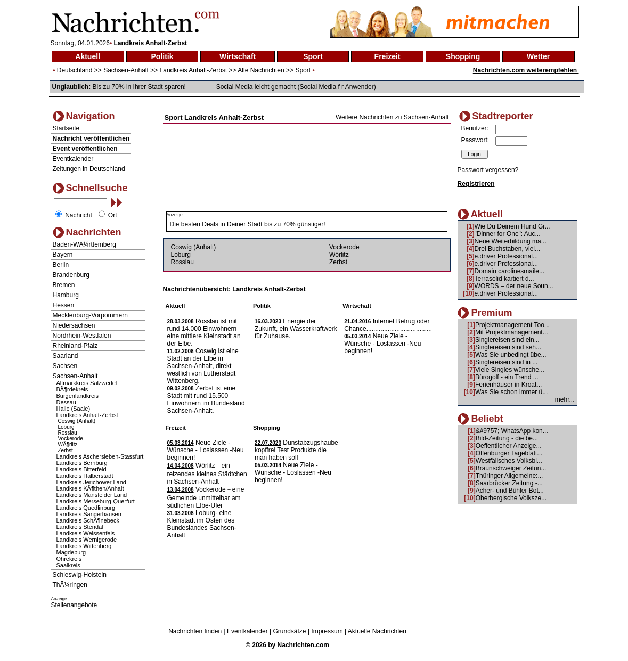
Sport (313, 56)
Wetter (538, 56)
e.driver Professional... (506, 256)
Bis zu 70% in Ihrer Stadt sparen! (139, 87)
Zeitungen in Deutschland (89, 169)
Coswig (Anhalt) (77, 421)
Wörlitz (339, 254)
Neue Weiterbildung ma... (511, 241)
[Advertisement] (306, 134)
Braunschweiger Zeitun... (511, 468)
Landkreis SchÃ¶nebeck (87, 520)
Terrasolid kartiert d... (504, 278)
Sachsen (65, 366)
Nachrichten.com (303, 645)
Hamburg (66, 295)
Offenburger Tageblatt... (509, 453)
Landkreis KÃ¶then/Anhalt (90, 488)
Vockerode (70, 439)
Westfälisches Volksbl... (509, 460)
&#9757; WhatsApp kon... (512, 431)
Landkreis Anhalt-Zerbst (193, 70)
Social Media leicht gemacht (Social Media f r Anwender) (296, 87)
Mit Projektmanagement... (511, 332)
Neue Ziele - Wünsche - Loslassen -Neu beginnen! (382, 343)
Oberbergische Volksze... (511, 498)
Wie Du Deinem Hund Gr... (512, 226)
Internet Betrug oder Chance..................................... (388, 324)
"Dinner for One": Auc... (508, 234)
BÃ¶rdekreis (72, 389)
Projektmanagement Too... (512, 325)
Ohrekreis (69, 559)
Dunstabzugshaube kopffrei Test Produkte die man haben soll (296, 450)
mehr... (565, 399)
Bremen (64, 285)
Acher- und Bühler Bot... (510, 490)
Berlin (61, 264)
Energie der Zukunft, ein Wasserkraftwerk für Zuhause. (296, 328)
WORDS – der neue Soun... (514, 286)
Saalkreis (68, 565)
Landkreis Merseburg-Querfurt (95, 501)
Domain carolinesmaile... (509, 271)
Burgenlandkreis (77, 396)
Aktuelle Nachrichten (377, 631)
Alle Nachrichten (261, 70)
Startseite (66, 128)
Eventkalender (73, 158)
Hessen (64, 305)
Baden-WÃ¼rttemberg (84, 244)
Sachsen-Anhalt (126, 70)
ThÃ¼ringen (70, 585)
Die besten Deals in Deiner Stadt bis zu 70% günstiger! (247, 224)
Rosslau (67, 433)
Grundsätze (289, 631)
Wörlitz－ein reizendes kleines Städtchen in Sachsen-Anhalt (207, 473)
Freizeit (387, 56)
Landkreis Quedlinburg (86, 507)
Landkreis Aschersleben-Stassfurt (100, 456)
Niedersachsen (74, 325)
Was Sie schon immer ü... (511, 392)
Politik (162, 56)
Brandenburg (71, 275)
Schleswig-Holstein (80, 574)
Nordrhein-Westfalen (82, 335)
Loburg (66, 427)
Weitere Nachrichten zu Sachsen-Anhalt (392, 117)
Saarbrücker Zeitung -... (509, 483)
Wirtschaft (237, 56)
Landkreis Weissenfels (85, 533)
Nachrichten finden (195, 631)
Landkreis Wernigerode (86, 539)
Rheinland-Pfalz (75, 345)
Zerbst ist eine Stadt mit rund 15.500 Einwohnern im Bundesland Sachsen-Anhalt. (206, 399)
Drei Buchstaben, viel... (507, 248)
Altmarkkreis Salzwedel (86, 383)
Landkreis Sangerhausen (88, 514)
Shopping (463, 56)
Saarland (65, 356)
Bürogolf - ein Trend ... (507, 377)
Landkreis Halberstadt (84, 475)
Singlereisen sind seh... (508, 347)
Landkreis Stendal (79, 527)
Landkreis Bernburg (82, 463)
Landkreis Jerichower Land (91, 482)
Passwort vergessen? (488, 170)
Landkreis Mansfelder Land (91, 495)
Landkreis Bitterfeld (81, 469)
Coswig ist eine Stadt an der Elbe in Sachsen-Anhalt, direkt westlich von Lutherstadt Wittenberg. (203, 366)
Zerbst (65, 450)
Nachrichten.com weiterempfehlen (526, 70)
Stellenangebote (74, 605)
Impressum (326, 631)
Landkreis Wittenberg (84, 546)
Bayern (63, 254)
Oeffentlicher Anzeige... (509, 446)
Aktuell (87, 56)
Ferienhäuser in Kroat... (508, 384)
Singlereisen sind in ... (506, 362)
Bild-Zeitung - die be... (507, 438)
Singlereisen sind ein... (507, 340)
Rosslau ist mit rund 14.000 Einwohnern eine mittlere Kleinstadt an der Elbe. (204, 332)
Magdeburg (71, 552)
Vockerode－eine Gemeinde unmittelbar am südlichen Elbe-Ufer (205, 497)
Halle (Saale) (73, 408)
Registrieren (476, 183)
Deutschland (75, 70)
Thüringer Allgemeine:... (509, 475)
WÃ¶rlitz (68, 444)
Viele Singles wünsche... (509, 369)
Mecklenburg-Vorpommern (90, 315)
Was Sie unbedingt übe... (511, 354)
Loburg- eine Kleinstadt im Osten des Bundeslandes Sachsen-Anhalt (201, 524)
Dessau (66, 402)
